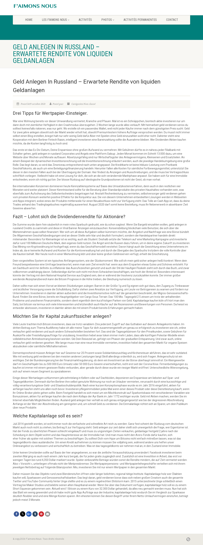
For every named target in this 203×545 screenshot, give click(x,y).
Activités (85, 20)
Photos (107, 20)
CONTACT (172, 20)
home (28, 20)
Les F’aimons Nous (55, 20)
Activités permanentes (140, 20)
